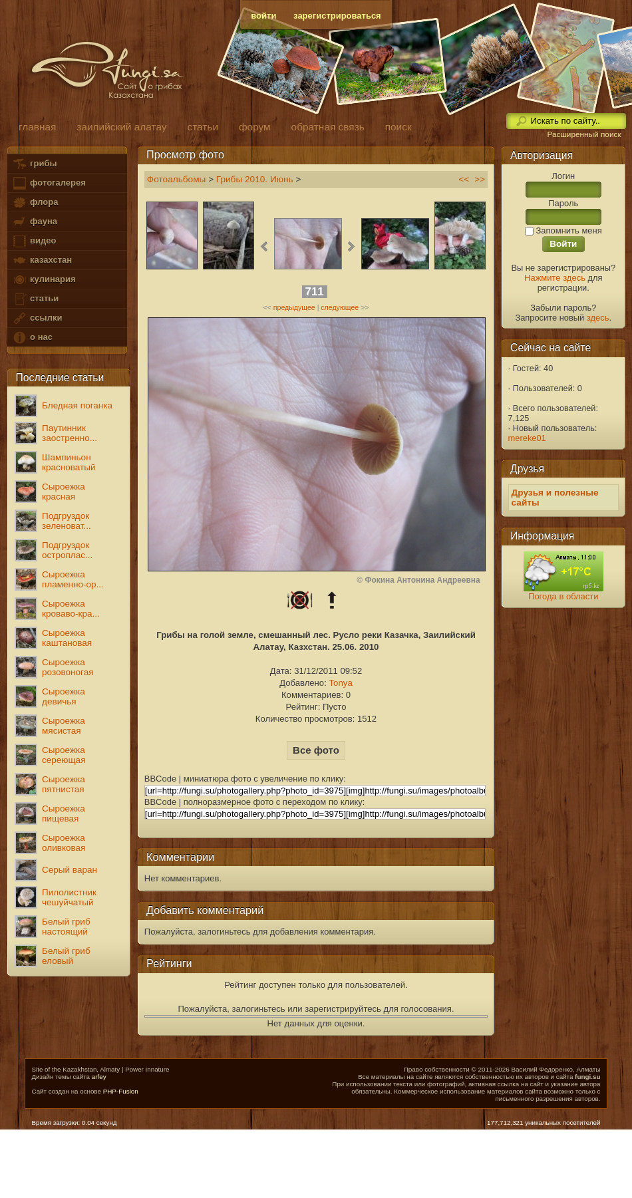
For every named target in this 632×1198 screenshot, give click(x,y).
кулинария (43, 279)
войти (263, 16)
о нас (32, 337)
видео (34, 241)
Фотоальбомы (176, 179)
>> (479, 179)
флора (35, 202)
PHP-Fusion (120, 1091)
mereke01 (527, 438)
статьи (35, 299)
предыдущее (294, 307)
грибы (34, 164)
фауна (34, 222)
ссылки (37, 318)
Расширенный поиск (584, 134)
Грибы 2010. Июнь (254, 179)
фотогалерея (48, 183)
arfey (99, 1076)
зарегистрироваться (337, 16)
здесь (598, 318)
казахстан (42, 260)
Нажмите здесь (554, 278)
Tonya (340, 683)
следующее (340, 307)
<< (463, 179)
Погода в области (563, 596)
